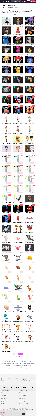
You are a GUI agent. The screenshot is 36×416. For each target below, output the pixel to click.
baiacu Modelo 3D (28, 262)
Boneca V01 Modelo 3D (28, 153)
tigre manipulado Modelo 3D (17, 331)
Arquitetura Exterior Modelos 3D (15, 363)
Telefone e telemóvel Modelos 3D (28, 363)
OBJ (7, 12)
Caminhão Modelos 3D (14, 369)
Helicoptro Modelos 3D (17, 367)
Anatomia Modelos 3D (22, 369)
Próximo (21, 354)
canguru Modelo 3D (28, 291)
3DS (11, 12)
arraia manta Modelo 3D (5, 291)
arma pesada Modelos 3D (26, 367)
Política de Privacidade (22, 400)
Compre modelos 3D (5, 390)
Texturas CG (3, 397)
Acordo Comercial (22, 398)
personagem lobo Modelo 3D (29, 321)
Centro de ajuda (21, 393)
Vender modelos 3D (4, 398)
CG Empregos (3, 403)
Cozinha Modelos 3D (27, 361)
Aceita (23, 414)
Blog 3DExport (3, 401)
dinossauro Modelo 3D (5, 321)
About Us (3, 377)
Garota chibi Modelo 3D (17, 24)
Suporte (20, 392)
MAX (6, 12)
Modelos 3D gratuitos (4, 395)
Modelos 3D (3, 392)
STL (13, 12)
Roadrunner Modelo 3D (16, 202)
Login (28, 1)
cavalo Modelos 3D (5, 363)
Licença (20, 397)
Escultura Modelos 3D (9, 361)
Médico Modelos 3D (8, 367)
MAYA (20, 12)
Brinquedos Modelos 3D (26, 365)
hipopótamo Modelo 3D (17, 311)
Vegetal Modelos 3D (9, 365)
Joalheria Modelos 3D (17, 365)
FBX (9, 12)
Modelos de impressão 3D (5, 393)
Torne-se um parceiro (4, 400)
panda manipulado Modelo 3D (17, 341)
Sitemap (32, 409)
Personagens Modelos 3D (18, 361)
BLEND (17, 12)
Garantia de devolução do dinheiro (24, 403)
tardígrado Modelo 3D (5, 311)
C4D (15, 12)
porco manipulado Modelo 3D (6, 341)
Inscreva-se (33, 1)
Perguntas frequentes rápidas (23, 395)
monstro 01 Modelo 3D (16, 252)
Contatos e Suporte (23, 390)
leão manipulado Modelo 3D (6, 351)
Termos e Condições (22, 401)
